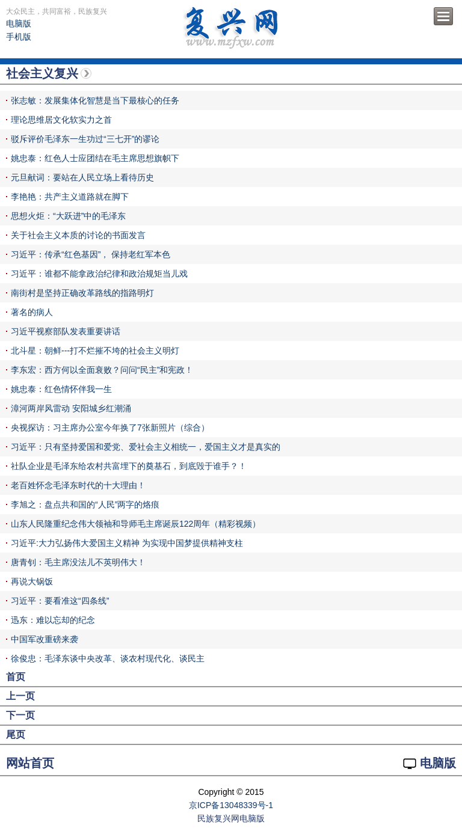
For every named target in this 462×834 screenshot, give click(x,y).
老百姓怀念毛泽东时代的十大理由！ (78, 485)
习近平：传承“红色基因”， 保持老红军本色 (90, 254)
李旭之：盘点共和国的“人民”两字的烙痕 (85, 504)
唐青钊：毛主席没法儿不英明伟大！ (78, 562)
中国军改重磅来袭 (44, 639)
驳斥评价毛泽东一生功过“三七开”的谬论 (85, 139)
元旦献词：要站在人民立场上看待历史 (82, 177)
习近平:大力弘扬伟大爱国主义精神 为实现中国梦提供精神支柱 (127, 543)
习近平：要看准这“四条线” (60, 601)
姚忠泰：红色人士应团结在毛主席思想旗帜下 (95, 158)
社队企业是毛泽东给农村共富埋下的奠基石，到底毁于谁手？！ (129, 466)
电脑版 (18, 23)
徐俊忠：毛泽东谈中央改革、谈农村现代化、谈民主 (108, 658)
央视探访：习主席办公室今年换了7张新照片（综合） (110, 427)
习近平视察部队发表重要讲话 (65, 331)
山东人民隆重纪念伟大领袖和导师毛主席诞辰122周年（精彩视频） (135, 524)
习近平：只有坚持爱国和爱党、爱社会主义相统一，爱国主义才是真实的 (145, 447)
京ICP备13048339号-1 (231, 805)
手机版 (18, 36)
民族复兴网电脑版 (231, 818)
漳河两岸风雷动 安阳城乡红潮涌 (71, 408)
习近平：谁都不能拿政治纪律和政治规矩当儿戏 (99, 273)
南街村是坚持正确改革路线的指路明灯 (82, 293)
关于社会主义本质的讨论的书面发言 (78, 235)
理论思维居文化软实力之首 (61, 119)
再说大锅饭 (32, 581)
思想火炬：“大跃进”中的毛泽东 (68, 216)
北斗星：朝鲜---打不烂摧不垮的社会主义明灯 (95, 350)
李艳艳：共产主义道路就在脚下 (70, 196)
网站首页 (30, 763)
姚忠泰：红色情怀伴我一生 (61, 389)
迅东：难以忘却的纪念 (53, 620)
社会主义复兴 (42, 73)
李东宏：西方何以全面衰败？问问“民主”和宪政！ (102, 370)
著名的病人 (32, 312)
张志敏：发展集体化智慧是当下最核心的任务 (95, 100)
